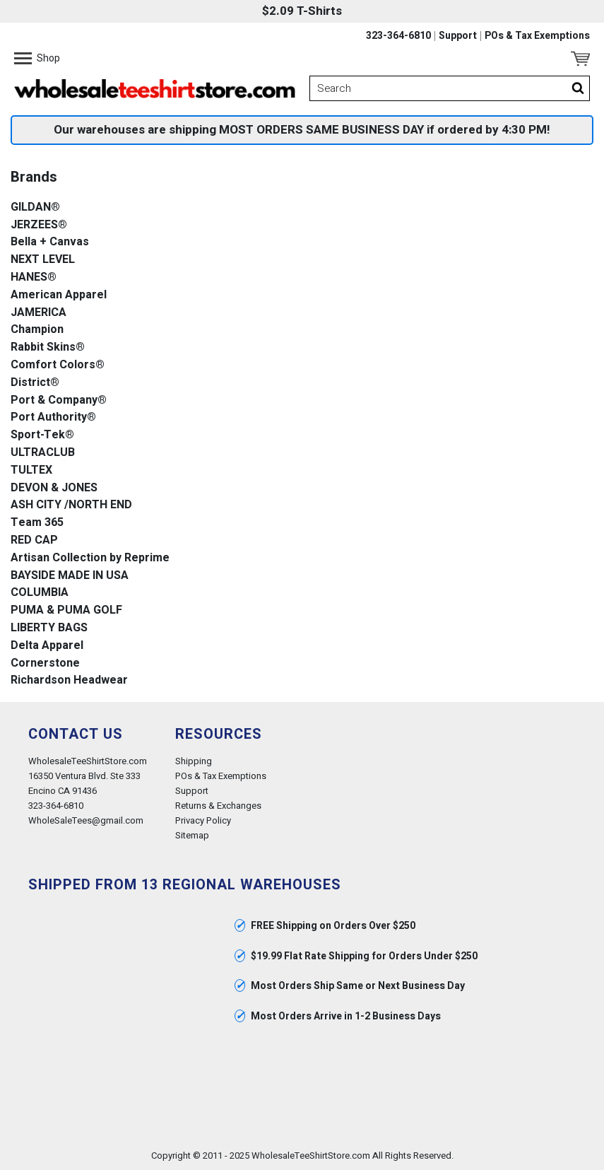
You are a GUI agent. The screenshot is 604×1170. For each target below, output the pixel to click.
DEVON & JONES (54, 488)
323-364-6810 (398, 36)
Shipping (193, 761)
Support (458, 36)
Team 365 (37, 522)
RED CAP (34, 540)
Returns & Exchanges (218, 805)
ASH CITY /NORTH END (71, 505)
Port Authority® (53, 417)
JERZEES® (39, 225)
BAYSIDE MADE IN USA (70, 575)
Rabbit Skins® (48, 347)
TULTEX (31, 470)
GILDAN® (35, 207)
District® (35, 382)
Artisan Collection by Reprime (90, 558)
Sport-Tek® (42, 435)
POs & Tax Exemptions (537, 36)
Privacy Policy (203, 820)
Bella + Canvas (50, 242)
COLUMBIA (40, 592)
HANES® (34, 277)
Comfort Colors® (58, 365)
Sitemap (192, 835)
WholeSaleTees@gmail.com (85, 820)
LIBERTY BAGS (49, 628)
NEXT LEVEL (43, 259)
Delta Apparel (47, 645)
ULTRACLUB (43, 452)
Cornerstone (45, 663)
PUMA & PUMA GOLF (66, 610)
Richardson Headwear (69, 680)
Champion (37, 329)
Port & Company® (59, 400)
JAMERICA (38, 312)
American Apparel (59, 295)
